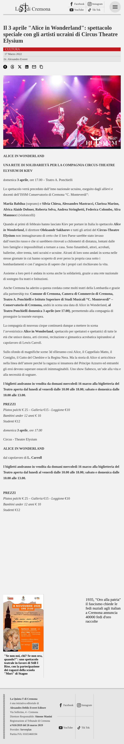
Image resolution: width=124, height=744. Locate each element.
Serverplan (25, 729)
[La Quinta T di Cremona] (33, 7)
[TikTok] (95, 10)
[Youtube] (77, 10)
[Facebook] (77, 4)
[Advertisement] (62, 551)
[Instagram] (95, 4)
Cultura (12, 49)
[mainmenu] (115, 7)
